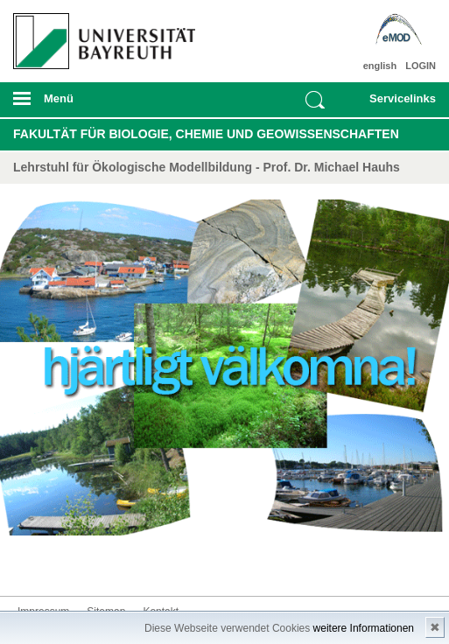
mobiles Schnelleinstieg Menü (396, 104)
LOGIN (420, 65)
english (380, 65)
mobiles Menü (98, 104)
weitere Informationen (363, 628)
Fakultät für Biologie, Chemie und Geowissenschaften (206, 134)
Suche (315, 99)
